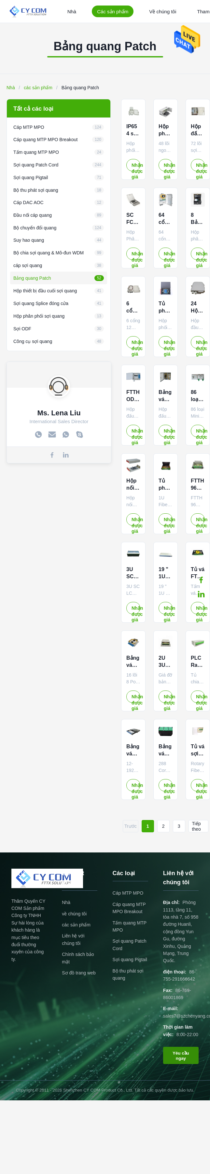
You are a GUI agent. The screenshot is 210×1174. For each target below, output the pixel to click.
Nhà (72, 11)
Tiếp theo (196, 826)
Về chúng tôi (162, 11)
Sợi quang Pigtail (130, 959)
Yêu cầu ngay (181, 1056)
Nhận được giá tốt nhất (136, 167)
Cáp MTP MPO (128, 893)
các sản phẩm (38, 87)
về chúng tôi (74, 913)
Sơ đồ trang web (78, 972)
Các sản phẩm (112, 11)
